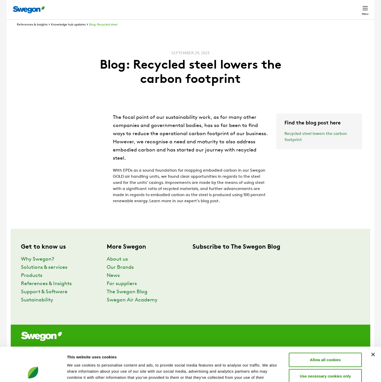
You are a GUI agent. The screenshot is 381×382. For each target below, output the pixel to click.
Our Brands (120, 276)
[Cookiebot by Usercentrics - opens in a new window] (33, 372)
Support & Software (44, 301)
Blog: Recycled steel (103, 34)
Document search (280, 7)
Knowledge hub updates (68, 34)
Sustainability (37, 309)
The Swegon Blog (127, 301)
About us (117, 268)
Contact (356, 7)
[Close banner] (373, 322)
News (113, 285)
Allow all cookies (325, 327)
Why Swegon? (37, 268)
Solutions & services (44, 276)
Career (311, 7)
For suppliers (122, 293)
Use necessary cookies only (325, 344)
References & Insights (32, 34)
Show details (268, 372)
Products (31, 285)
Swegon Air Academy (132, 309)
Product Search (238, 7)
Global (332, 7)
